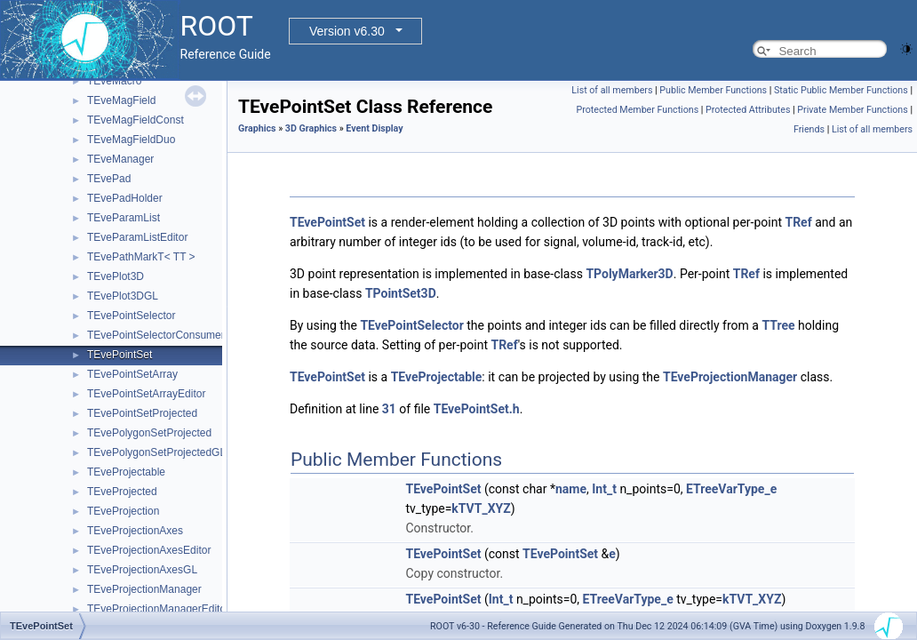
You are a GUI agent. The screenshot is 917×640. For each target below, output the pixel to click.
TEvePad (109, 178)
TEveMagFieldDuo (131, 139)
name (570, 489)
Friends (809, 129)
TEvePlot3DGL (122, 296)
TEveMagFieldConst (135, 120)
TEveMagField (121, 100)
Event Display (374, 128)
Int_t (604, 489)
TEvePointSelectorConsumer (156, 335)
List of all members (611, 90)
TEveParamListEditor (137, 237)
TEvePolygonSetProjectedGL (156, 452)
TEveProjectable (126, 472)
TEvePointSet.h (477, 409)
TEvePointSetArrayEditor (146, 394)
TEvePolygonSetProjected (149, 433)
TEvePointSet (119, 354)
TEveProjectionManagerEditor (158, 609)
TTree (778, 325)
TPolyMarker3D (629, 274)
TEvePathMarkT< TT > (141, 257)
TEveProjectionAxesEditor (149, 550)
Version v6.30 (347, 31)
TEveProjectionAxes (135, 530)
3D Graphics (311, 128)
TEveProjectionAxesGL (142, 570)
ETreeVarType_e (731, 489)
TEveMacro (114, 81)
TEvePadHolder (125, 198)
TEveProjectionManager (144, 589)
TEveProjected (122, 491)
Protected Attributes (748, 110)
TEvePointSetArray (132, 374)
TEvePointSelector (131, 315)
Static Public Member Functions (841, 90)
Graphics (257, 128)
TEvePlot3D (115, 276)
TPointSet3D (400, 293)
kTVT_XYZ (480, 508)
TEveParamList (123, 218)
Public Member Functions (713, 90)
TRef (798, 222)
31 (389, 409)
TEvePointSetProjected (142, 413)
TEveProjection (123, 511)
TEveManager (120, 159)
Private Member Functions (852, 110)
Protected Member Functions (638, 110)
